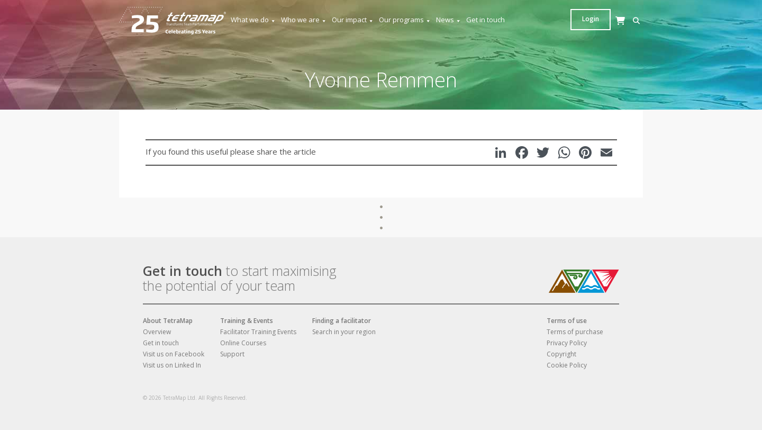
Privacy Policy (567, 342)
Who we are (304, 19)
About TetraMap (168, 320)
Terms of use (567, 320)
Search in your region (344, 331)
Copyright (561, 354)
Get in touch (485, 19)
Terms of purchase (575, 331)
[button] (576, 21)
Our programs (405, 19)
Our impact (353, 19)
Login (622, 18)
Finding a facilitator (341, 320)
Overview (157, 331)
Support (232, 354)
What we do (253, 19)
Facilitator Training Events (258, 331)
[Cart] (592, 31)
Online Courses (243, 342)
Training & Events (246, 320)
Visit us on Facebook (173, 354)
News (448, 19)
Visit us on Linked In (172, 365)
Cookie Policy (567, 365)
